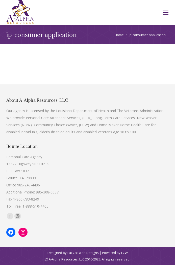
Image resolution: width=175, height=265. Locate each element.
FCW (124, 252)
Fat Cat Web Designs (83, 252)
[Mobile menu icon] (166, 13)
